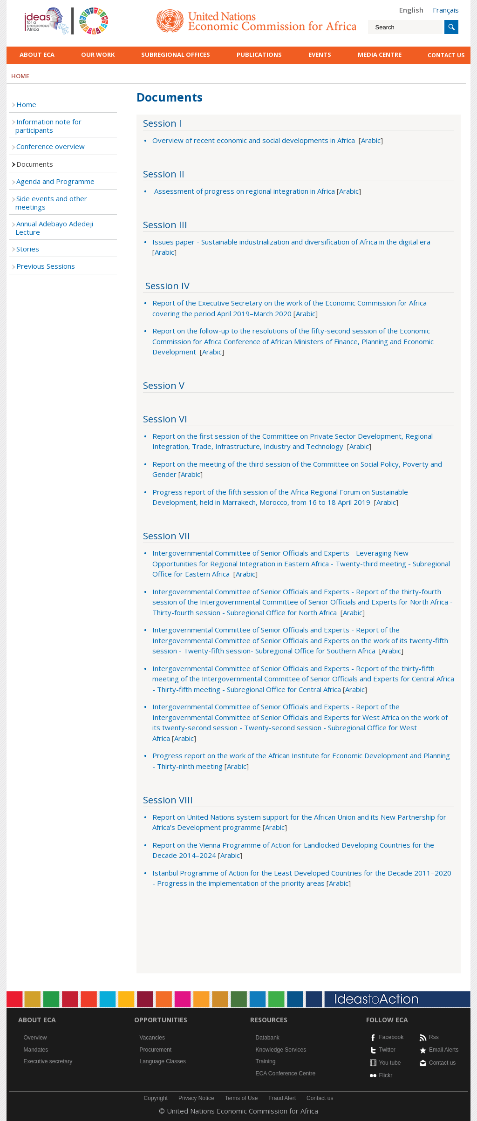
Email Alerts (443, 1049)
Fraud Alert (282, 1098)
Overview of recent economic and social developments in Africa (253, 140)
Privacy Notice (196, 1098)
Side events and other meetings (51, 202)
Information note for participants (48, 126)
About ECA (37, 54)
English (411, 9)
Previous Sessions (45, 266)
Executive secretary (48, 1061)
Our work (98, 54)
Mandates (36, 1049)
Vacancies (152, 1037)
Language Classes (163, 1061)
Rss (434, 1037)
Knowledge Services (281, 1049)
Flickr (386, 1075)
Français (446, 9)
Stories (27, 248)
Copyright (156, 1098)
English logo (37, 9)
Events (319, 54)
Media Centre (380, 54)
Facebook (391, 1037)
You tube (390, 1063)
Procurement (156, 1049)
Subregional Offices (175, 54)
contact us (446, 55)
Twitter (387, 1049)
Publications (259, 54)
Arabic (371, 140)
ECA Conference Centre (286, 1073)
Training (266, 1061)
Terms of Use (241, 1098)
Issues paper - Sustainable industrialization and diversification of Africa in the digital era (291, 241)
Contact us (442, 1063)
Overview (35, 1037)
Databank (267, 1037)
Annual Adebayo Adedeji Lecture (54, 228)
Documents (34, 164)
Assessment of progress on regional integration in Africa (243, 191)
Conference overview (50, 146)
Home (26, 104)
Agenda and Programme (55, 181)
